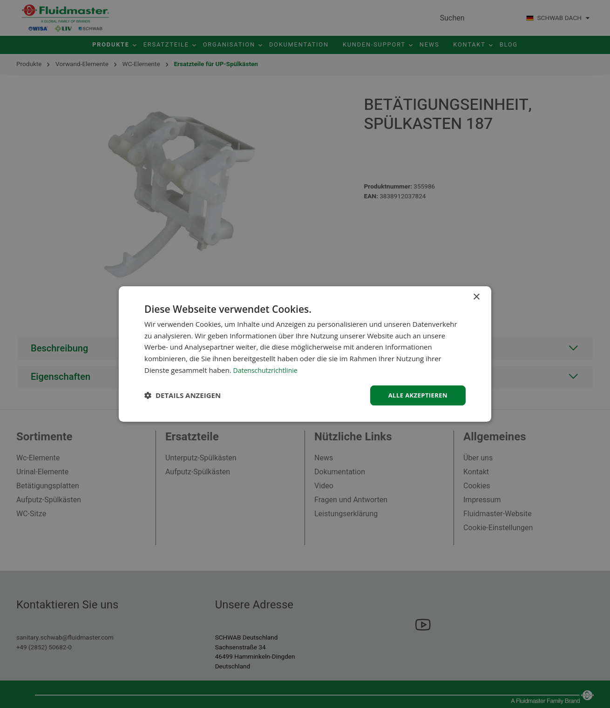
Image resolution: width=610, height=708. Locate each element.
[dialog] (305, 354)
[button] (182, 396)
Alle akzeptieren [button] (415, 395)
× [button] (476, 296)
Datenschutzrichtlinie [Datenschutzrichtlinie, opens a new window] (267, 369)
